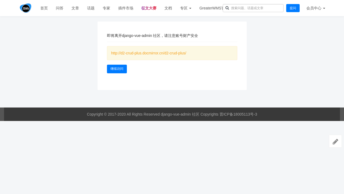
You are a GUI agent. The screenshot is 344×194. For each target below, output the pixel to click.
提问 (293, 8)
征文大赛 (148, 8)
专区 (185, 8)
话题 (91, 8)
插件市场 (125, 8)
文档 (168, 8)
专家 (106, 8)
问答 (59, 8)
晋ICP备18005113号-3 (238, 114)
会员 (315, 8)
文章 (75, 8)
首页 (44, 8)
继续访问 (116, 69)
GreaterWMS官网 (214, 8)
